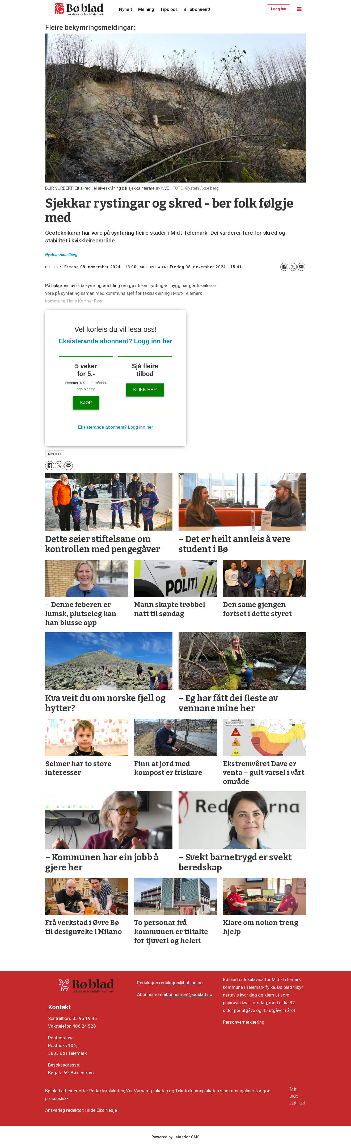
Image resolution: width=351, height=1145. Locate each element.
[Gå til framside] (79, 9)
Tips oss (169, 9)
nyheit (55, 454)
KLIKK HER (145, 389)
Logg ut (297, 1102)
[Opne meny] (299, 9)
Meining (146, 9)
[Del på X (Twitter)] (293, 267)
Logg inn (278, 9)
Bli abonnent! (197, 9)
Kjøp (86, 402)
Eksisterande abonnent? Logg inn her (115, 341)
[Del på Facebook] (284, 267)
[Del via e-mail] (301, 267)
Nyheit (125, 9)
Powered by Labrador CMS (175, 1137)
